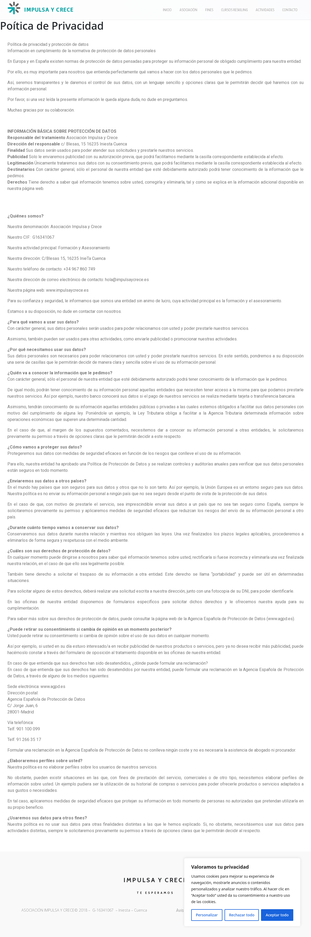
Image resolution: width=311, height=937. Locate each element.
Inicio (167, 10)
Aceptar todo (277, 914)
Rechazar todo (241, 914)
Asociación (188, 10)
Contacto (290, 10)
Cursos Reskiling (234, 10)
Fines (209, 10)
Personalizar (207, 914)
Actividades (265, 10)
